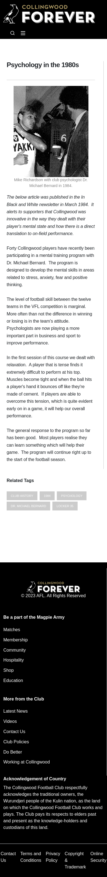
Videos (10, 721)
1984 (47, 495)
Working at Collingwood (26, 762)
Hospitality (13, 660)
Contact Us (14, 731)
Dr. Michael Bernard (28, 506)
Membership (15, 640)
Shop (8, 670)
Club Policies (16, 741)
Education (13, 680)
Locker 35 (65, 506)
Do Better (12, 752)
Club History (22, 495)
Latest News (15, 711)
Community (14, 650)
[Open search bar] (12, 33)
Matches (11, 629)
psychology (71, 495)
